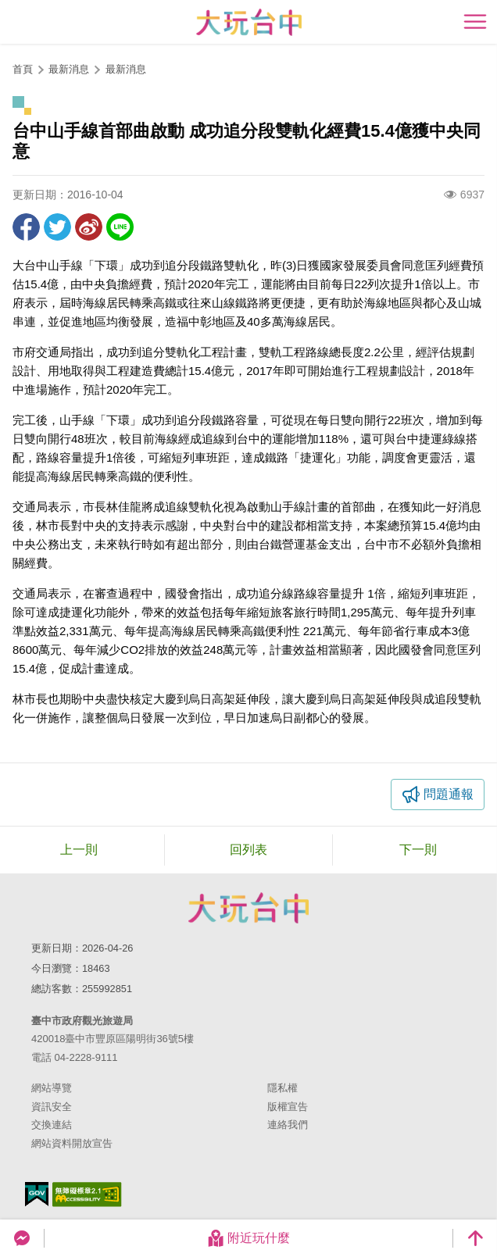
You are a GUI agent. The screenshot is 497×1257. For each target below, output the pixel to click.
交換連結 (51, 1124)
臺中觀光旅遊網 (249, 22)
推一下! (57, 227)
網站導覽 (51, 1088)
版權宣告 (287, 1106)
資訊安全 (51, 1106)
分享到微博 (88, 227)
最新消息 (125, 69)
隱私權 (282, 1088)
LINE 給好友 (120, 227)
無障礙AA (87, 1194)
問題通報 (449, 794)
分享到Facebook (26, 227)
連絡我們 (287, 1124)
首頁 (23, 69)
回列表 (248, 849)
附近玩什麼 (248, 1238)
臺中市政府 (248, 907)
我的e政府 (36, 1194)
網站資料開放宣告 (72, 1143)
